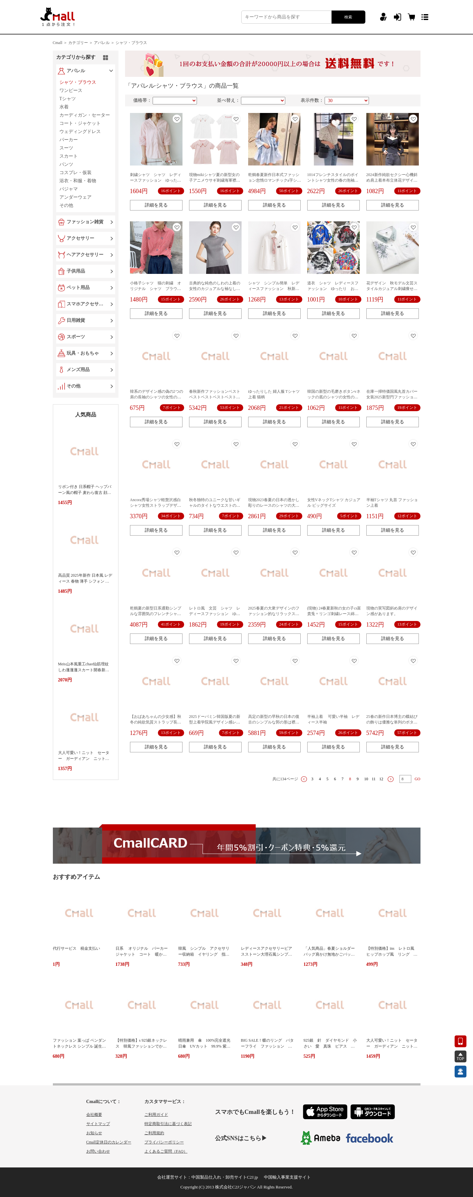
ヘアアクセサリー (85, 254)
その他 (73, 386)
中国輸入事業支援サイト (287, 1177)
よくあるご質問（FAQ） (165, 1151)
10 (366, 779)
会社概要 (94, 1114)
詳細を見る (156, 205)
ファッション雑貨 (85, 221)
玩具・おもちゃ (83, 353)
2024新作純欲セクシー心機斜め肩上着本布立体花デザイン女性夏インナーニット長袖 (392, 180)
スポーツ (76, 336)
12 (381, 779)
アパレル (76, 70)
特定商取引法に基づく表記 (168, 1123)
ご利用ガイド (156, 1114)
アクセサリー (80, 238)
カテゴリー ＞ (80, 42)
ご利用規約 (154, 1133)
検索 (348, 17)
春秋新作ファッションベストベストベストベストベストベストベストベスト (214, 397)
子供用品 (76, 271)
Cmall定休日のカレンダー (108, 1142)
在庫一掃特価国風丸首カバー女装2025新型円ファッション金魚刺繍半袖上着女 (392, 397)
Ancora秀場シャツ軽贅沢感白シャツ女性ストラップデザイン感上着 (155, 505)
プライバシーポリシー (164, 1142)
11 (374, 779)
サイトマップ (98, 1123)
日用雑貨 (76, 320)
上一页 (304, 779)
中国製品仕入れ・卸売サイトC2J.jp (224, 1177)
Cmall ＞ (60, 42)
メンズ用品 (78, 369)
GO (417, 779)
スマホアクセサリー (86, 303)
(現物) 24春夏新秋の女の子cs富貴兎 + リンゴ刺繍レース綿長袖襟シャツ (334, 614)
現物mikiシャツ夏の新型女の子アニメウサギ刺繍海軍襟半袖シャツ (214, 180)
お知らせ (94, 1133)
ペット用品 (78, 287)
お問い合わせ (98, 1151)
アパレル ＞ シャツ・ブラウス (120, 42)
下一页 (391, 779)
